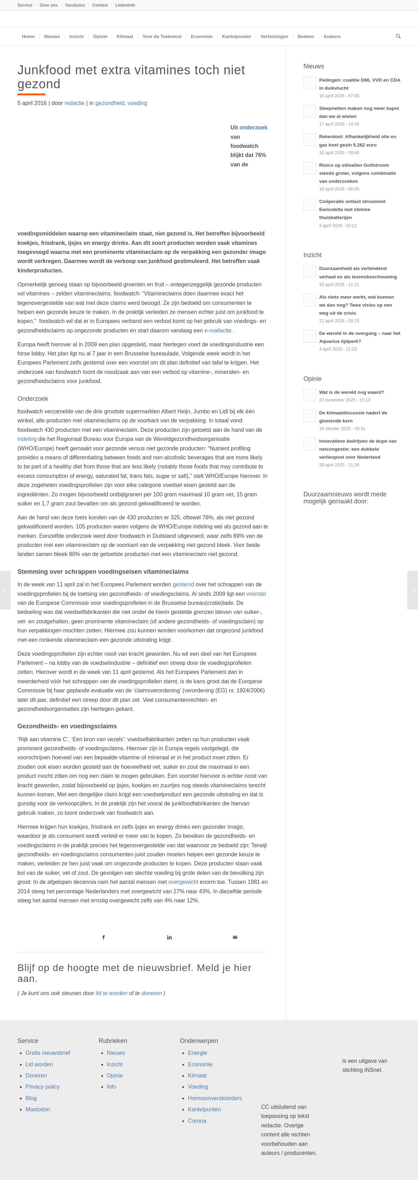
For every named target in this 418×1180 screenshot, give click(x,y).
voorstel (256, 594)
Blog (31, 1098)
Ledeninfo (125, 5)
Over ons (49, 5)
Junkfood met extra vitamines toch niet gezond (131, 77)
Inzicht (115, 1064)
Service (24, 5)
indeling (27, 439)
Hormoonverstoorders (215, 1098)
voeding (137, 103)
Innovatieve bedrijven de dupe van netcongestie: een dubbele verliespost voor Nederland (358, 449)
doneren (151, 993)
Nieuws (116, 1053)
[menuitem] (26, 5)
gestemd (183, 584)
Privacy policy (42, 1087)
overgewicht (183, 882)
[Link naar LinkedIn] (170, 937)
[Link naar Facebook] (104, 937)
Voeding (198, 1087)
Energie (197, 1053)
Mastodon (37, 1109)
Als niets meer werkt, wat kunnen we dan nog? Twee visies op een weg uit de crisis (356, 305)
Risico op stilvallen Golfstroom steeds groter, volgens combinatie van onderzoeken (357, 173)
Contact (100, 5)
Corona (197, 1121)
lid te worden (111, 993)
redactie (75, 103)
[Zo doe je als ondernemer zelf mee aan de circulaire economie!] (5, 590)
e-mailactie (217, 330)
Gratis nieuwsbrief (47, 1053)
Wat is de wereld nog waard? (351, 392)
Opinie (115, 1075)
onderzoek (252, 127)
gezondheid (109, 103)
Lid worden (39, 1064)
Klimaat (197, 1075)
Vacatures (75, 5)
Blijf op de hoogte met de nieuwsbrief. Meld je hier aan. (134, 973)
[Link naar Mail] (235, 937)
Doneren (36, 1075)
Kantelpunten (204, 1109)
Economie (200, 1064)
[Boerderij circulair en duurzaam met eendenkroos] (412, 590)
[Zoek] (396, 36)
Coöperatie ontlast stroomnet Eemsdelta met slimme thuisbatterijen (352, 209)
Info (111, 1087)
